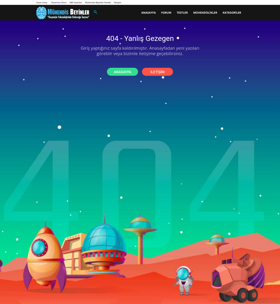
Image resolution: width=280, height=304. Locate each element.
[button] (95, 12)
